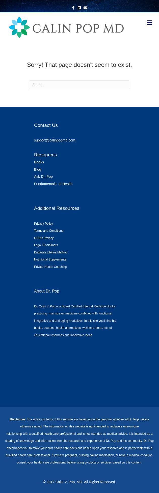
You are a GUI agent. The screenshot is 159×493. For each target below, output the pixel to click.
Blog (37, 169)
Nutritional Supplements (50, 259)
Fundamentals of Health (53, 184)
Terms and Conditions (48, 231)
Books (39, 162)
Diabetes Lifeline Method (50, 252)
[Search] (79, 84)
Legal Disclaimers (46, 245)
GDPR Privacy (44, 238)
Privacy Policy (43, 223)
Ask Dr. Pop (43, 177)
